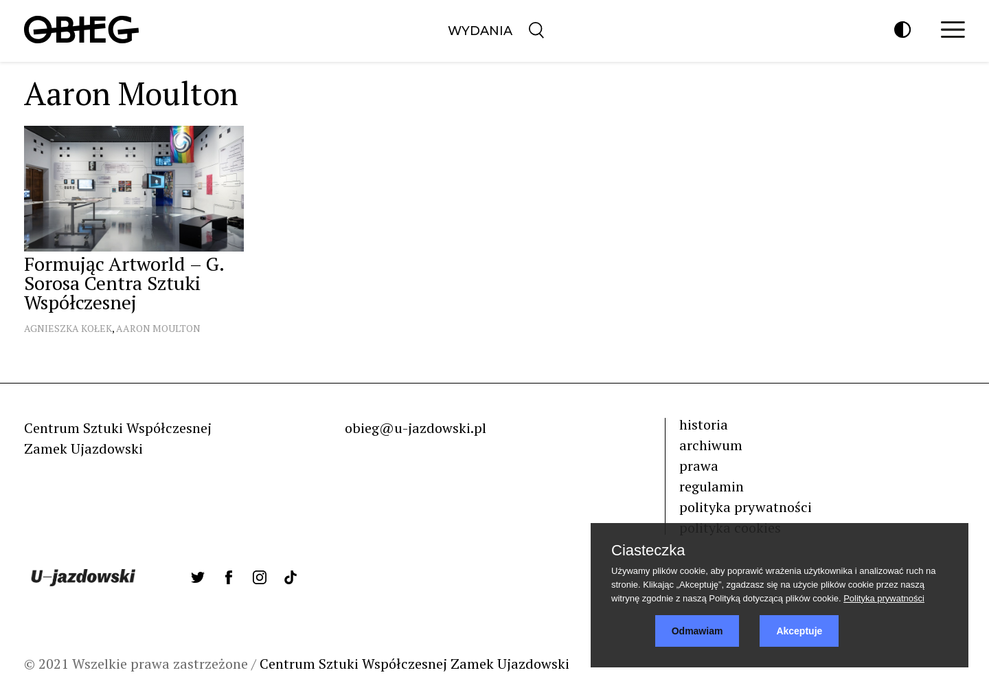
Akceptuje (799, 630)
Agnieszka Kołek (68, 328)
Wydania (480, 30)
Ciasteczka (648, 550)
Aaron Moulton (158, 328)
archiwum (710, 445)
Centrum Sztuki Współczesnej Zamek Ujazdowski (414, 663)
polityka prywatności (745, 507)
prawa (698, 465)
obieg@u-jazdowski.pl (415, 428)
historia (703, 424)
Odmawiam (697, 630)
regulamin (711, 486)
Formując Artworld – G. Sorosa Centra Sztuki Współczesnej (124, 283)
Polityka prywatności (883, 598)
